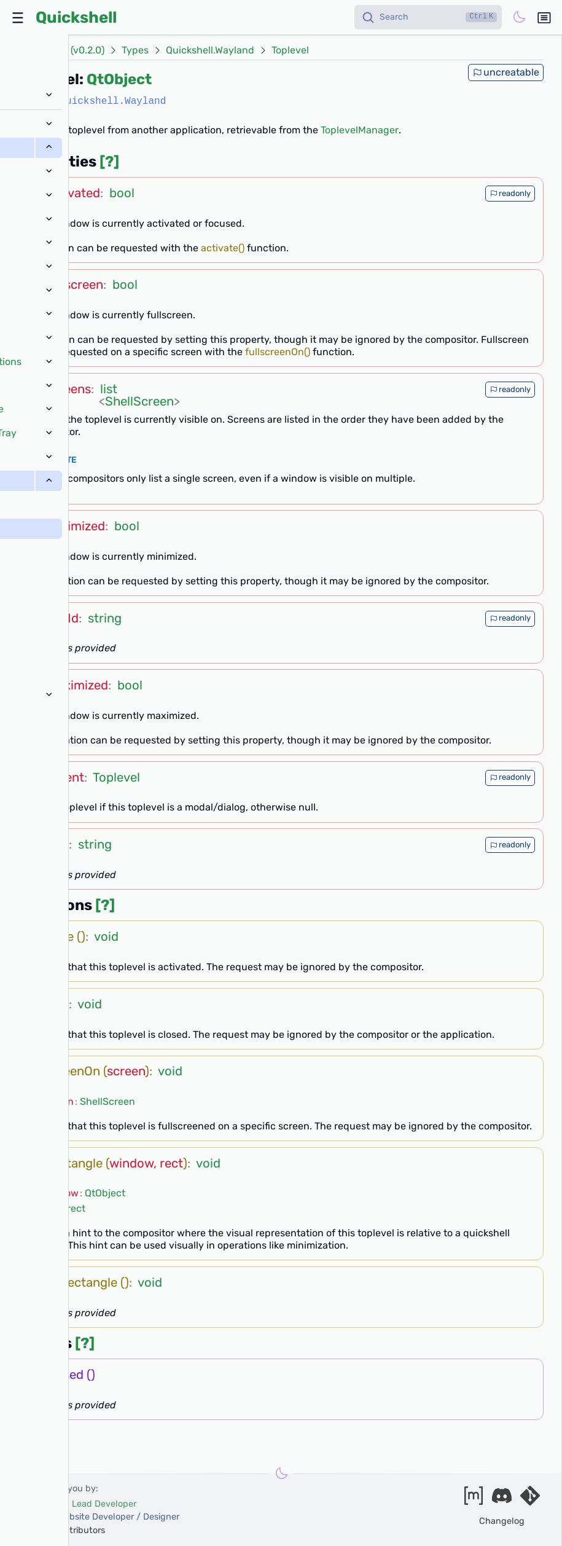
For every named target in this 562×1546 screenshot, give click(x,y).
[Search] (428, 17)
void (106, 936)
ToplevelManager (360, 130)
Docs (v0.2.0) (74, 50)
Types (135, 50)
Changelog (502, 1521)
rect (76, 1208)
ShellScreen (139, 401)
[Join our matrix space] (473, 1499)
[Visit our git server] (530, 1499)
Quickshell (76, 17)
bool (122, 193)
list (108, 389)
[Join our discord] (502, 1499)
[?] (109, 161)
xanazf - (99, 1517)
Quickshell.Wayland (210, 50)
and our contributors (62, 1530)
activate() (222, 248)
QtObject (119, 79)
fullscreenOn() (277, 352)
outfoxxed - (78, 1504)
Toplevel (290, 50)
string (105, 618)
